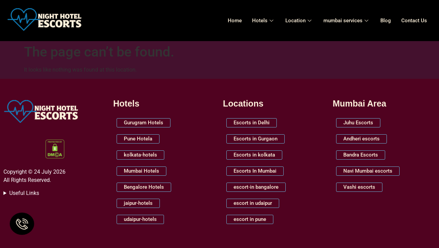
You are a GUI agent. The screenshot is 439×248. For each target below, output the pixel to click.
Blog (385, 20)
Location (299, 20)
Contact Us (414, 20)
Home (235, 20)
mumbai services (346, 20)
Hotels (263, 20)
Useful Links (24, 193)
